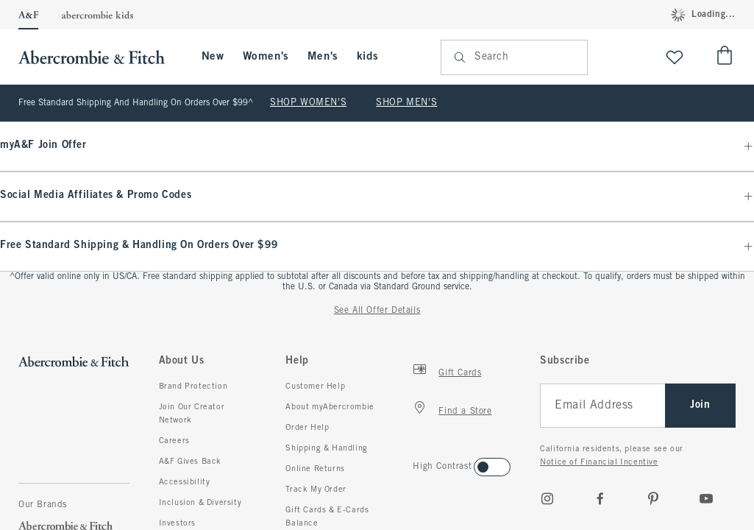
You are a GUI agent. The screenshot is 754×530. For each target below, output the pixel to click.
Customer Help (315, 386)
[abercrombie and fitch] (99, 57)
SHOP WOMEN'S (308, 103)
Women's (266, 57)
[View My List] (674, 57)
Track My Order (315, 489)
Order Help (307, 427)
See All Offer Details (377, 310)
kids (367, 57)
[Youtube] (706, 498)
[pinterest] (653, 498)
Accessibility (184, 482)
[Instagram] (547, 498)
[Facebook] (600, 498)
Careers (174, 441)
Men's (322, 57)
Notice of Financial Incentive (599, 462)
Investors (177, 523)
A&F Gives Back (190, 461)
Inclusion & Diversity (200, 502)
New (213, 57)
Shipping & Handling (326, 448)
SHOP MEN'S (406, 103)
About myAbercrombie (329, 407)
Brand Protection (193, 386)
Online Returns (314, 469)
